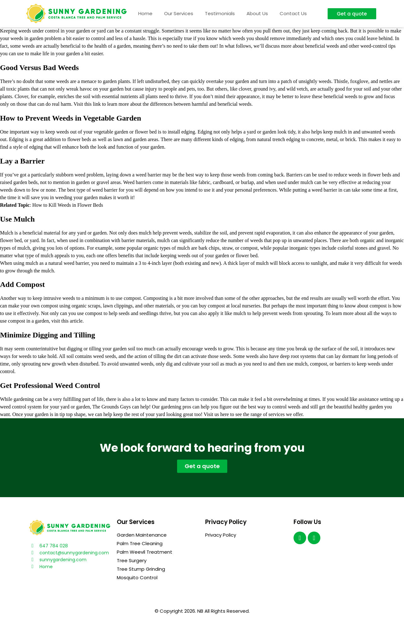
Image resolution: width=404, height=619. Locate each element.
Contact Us (293, 13)
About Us (257, 13)
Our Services (178, 13)
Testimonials (220, 13)
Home (145, 13)
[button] (352, 13)
